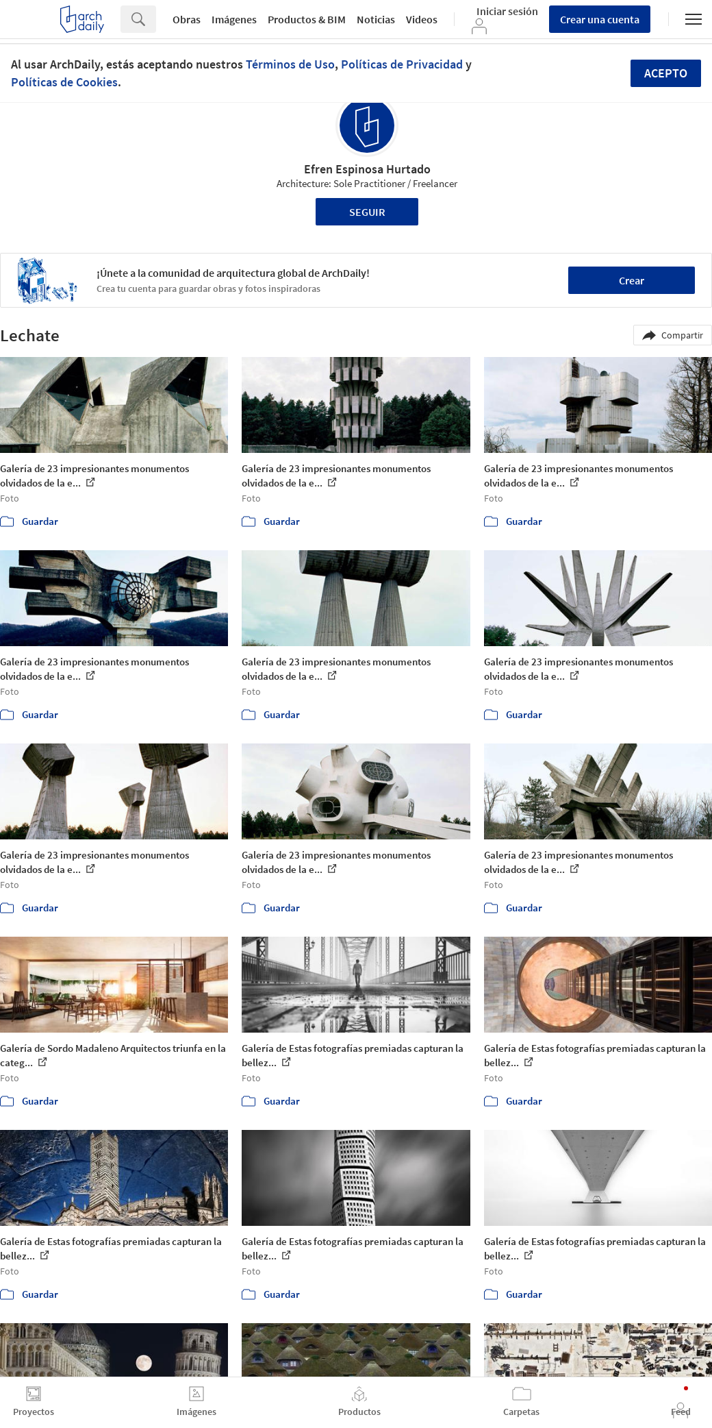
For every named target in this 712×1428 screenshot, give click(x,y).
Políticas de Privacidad (402, 64)
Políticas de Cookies (64, 82)
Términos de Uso (290, 64)
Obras (187, 19)
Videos (421, 19)
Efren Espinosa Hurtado (367, 169)
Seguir (367, 212)
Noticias (376, 19)
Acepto (665, 73)
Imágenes (234, 19)
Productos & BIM (307, 19)
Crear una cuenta (599, 19)
